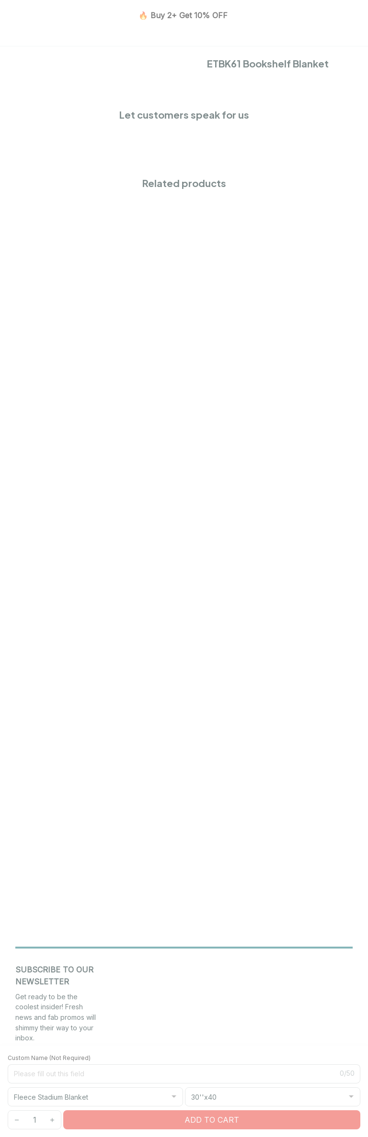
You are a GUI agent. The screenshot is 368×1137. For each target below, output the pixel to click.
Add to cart (211, 1120)
